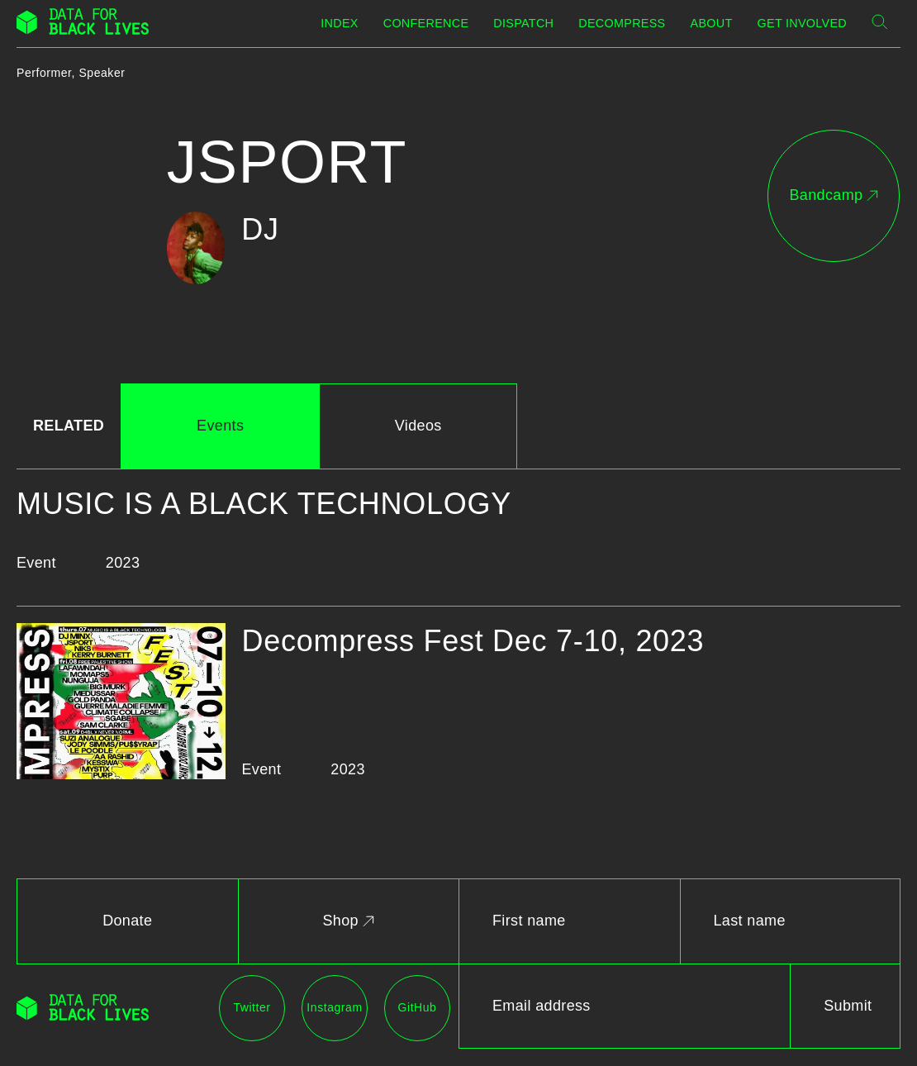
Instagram (334, 1007)
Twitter (251, 1007)
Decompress (621, 23)
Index (339, 23)
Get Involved (802, 23)
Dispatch (523, 23)
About (712, 23)
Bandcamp (833, 195)
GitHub (417, 1007)
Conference (426, 23)
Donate (127, 920)
